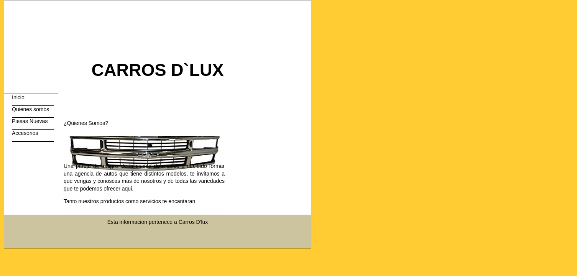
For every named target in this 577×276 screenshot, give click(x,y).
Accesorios (25, 133)
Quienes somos (30, 109)
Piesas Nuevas (30, 121)
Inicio (18, 97)
